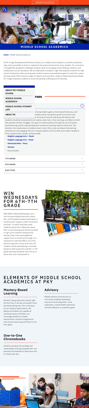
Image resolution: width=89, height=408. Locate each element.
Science (11, 147)
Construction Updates (44, 2)
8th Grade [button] (10, 164)
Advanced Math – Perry (18, 143)
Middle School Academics (13, 100)
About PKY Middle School (15, 92)
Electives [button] (10, 170)
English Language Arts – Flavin (21, 136)
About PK (10, 114)
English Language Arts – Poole (20, 140)
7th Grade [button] (10, 158)
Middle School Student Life (18, 108)
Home (6, 55)
